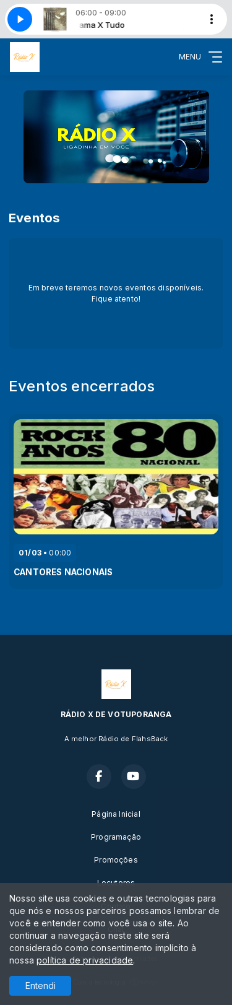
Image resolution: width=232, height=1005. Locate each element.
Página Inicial (116, 814)
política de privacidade (85, 960)
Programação (116, 837)
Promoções (116, 859)
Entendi (40, 985)
